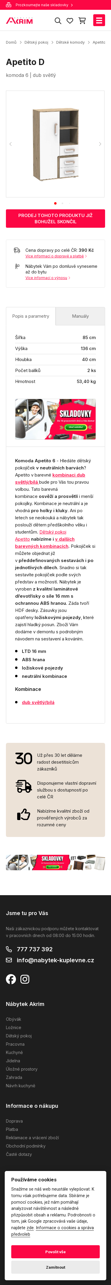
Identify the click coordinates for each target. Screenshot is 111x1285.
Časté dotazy (19, 1154)
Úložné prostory (22, 1069)
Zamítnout (55, 1267)
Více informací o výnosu (47, 278)
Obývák (13, 1019)
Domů (11, 42)
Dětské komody (70, 42)
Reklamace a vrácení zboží (32, 1137)
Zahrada (14, 1077)
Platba (12, 1129)
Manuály (80, 316)
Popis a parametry (30, 316)
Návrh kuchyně (20, 1085)
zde (30, 1227)
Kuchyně (14, 1052)
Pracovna (15, 1044)
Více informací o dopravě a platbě (56, 256)
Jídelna (13, 1060)
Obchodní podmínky (26, 1145)
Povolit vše (55, 1251)
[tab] (55, 203)
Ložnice (13, 1027)
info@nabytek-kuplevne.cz (55, 960)
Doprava (14, 1120)
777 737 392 (35, 949)
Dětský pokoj (36, 42)
